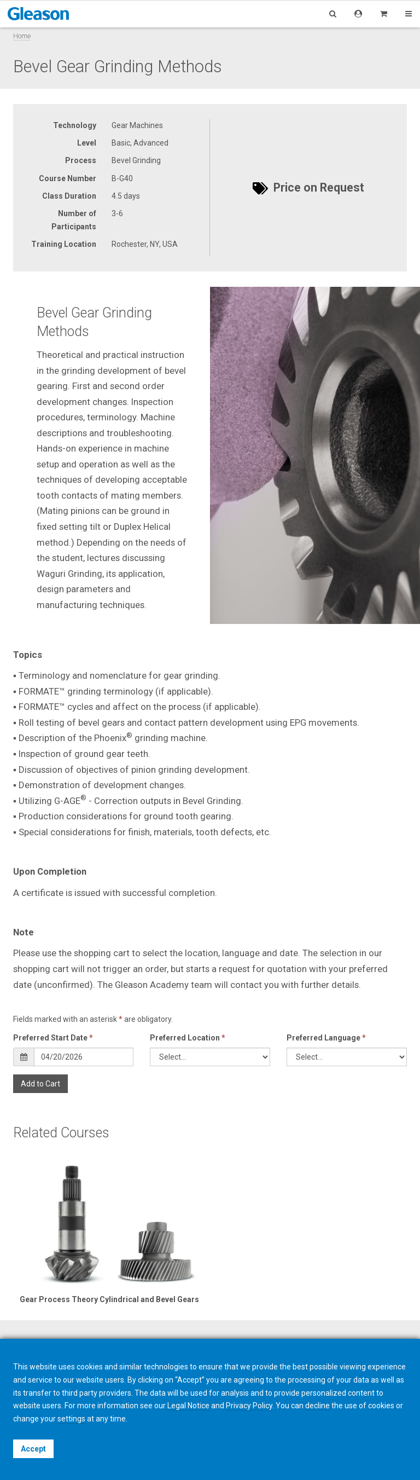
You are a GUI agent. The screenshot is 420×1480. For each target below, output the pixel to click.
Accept (33, 1448)
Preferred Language (326, 1037)
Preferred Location (187, 1037)
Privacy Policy (249, 1405)
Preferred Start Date (53, 1037)
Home (22, 36)
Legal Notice (188, 1405)
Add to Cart (40, 1083)
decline (317, 1405)
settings (71, 1418)
